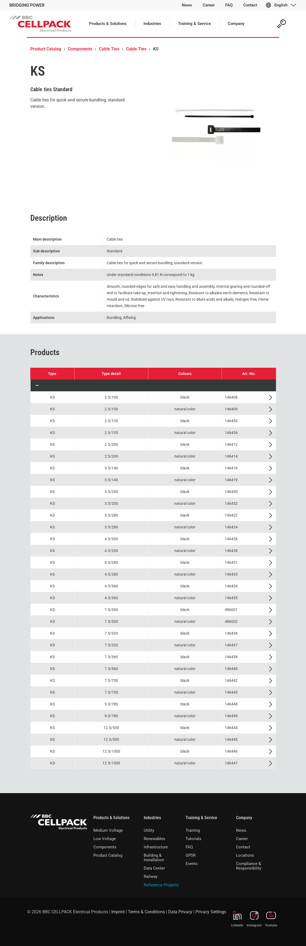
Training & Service (201, 817)
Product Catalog (45, 48)
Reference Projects (161, 885)
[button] (153, 385)
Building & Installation (154, 857)
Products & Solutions (111, 817)
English (281, 5)
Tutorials (193, 838)
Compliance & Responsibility (248, 866)
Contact (243, 847)
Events (192, 863)
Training (193, 830)
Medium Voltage (108, 830)
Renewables (154, 838)
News (241, 830)
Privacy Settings (211, 911)
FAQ (189, 847)
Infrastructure (156, 847)
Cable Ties (109, 48)
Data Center (154, 868)
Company (244, 817)
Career (242, 838)
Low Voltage (104, 838)
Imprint (118, 911)
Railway (150, 876)
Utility (149, 830)
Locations (245, 855)
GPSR (191, 855)
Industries (152, 817)
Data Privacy (180, 911)
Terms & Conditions (146, 911)
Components (80, 48)
